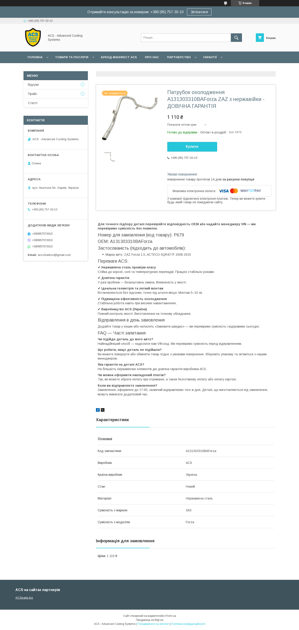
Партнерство (179, 57)
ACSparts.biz (24, 597)
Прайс (32, 94)
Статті (32, 103)
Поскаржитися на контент (153, 624)
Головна (35, 57)
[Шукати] (236, 37)
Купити (192, 146)
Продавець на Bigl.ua (149, 619)
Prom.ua (170, 615)
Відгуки (33, 84)
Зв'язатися (199, 12)
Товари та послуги (71, 57)
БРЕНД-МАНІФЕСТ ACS (119, 57)
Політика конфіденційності (188, 624)
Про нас (152, 57)
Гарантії (210, 57)
